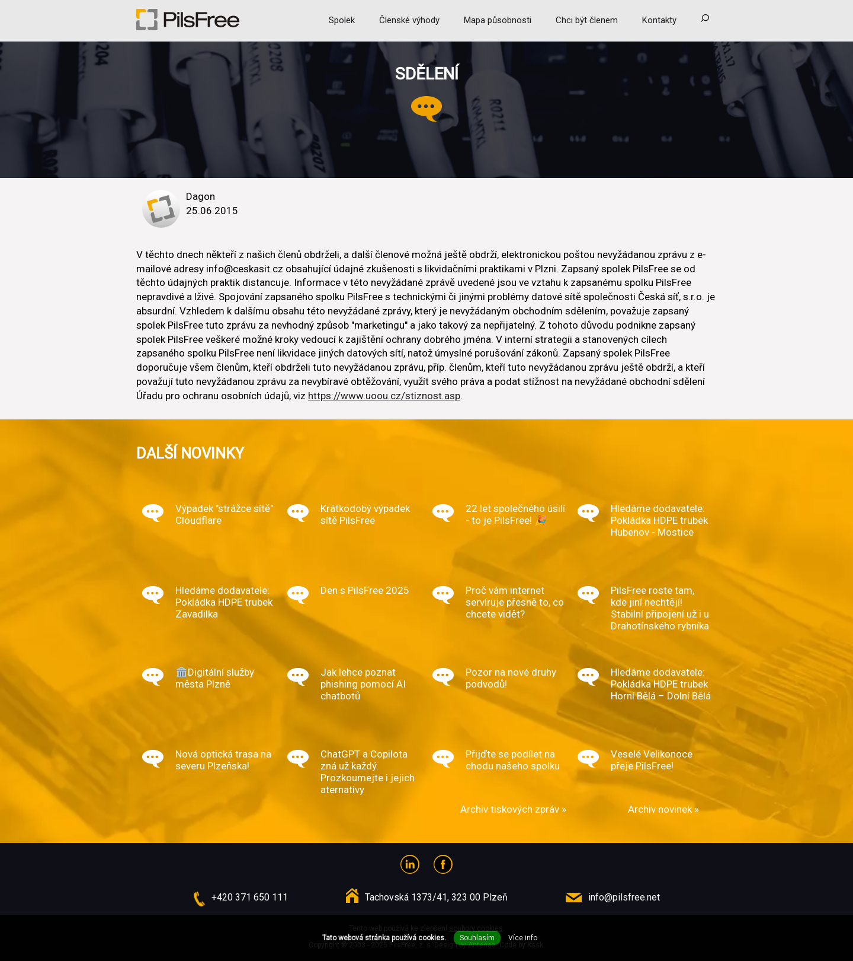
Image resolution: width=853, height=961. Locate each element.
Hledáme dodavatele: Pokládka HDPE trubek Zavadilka (223, 602)
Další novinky (190, 453)
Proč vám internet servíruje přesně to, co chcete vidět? (515, 602)
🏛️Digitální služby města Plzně (214, 678)
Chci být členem (587, 20)
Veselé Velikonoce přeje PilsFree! (651, 760)
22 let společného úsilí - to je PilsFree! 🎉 (515, 514)
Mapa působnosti (497, 20)
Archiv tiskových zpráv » (513, 809)
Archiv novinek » (663, 809)
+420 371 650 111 (249, 897)
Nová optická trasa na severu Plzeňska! (223, 760)
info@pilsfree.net (624, 897)
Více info (522, 938)
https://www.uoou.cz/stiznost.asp (384, 396)
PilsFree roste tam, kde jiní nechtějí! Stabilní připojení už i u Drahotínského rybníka (660, 608)
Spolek (342, 20)
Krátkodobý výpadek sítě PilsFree (365, 514)
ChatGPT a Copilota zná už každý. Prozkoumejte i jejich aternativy (367, 771)
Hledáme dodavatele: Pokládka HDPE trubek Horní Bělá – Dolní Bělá (661, 684)
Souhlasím (477, 938)
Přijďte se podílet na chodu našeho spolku (513, 760)
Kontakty (659, 20)
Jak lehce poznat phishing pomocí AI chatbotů (363, 684)
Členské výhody (409, 20)
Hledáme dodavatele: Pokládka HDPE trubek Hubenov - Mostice (659, 520)
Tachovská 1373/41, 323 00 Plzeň (436, 897)
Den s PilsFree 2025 (364, 590)
